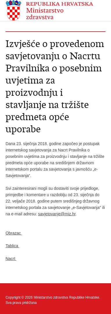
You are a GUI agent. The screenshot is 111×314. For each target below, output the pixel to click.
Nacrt (11, 258)
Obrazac (14, 233)
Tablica (12, 245)
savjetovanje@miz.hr (56, 214)
